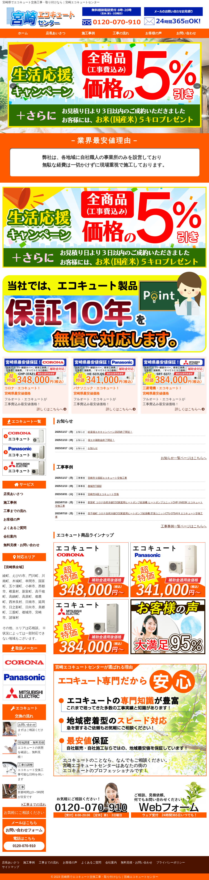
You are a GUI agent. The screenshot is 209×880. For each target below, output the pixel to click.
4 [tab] (111, 126)
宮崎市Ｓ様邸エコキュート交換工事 (107, 477)
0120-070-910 (24, 846)
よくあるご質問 (14, 528)
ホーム (23, 33)
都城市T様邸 (94, 486)
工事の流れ (121, 33)
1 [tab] (92, 126)
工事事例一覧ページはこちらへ (184, 526)
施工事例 (88, 33)
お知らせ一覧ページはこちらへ (184, 458)
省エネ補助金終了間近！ (101, 440)
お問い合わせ (186, 33)
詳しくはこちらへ (50, 409)
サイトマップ (10, 867)
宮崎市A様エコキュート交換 (103, 494)
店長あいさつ (55, 33)
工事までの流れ (14, 511)
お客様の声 (153, 33)
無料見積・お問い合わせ (21, 545)
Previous (12, 86)
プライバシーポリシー (170, 862)
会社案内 (10, 536)
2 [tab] (98, 126)
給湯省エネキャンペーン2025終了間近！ (110, 431)
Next (195, 86)
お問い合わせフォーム (24, 830)
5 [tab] (117, 126)
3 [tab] (104, 126)
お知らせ (93, 448)
